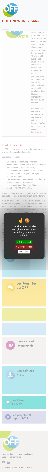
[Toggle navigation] (5, 27)
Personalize (24, 252)
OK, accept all (24, 242)
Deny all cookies (24, 247)
